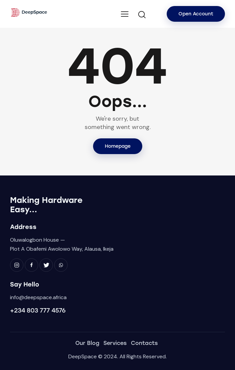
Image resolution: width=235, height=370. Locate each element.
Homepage (118, 146)
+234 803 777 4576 (38, 310)
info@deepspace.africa (38, 297)
